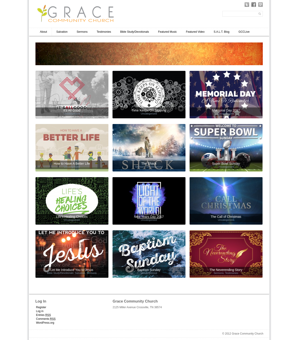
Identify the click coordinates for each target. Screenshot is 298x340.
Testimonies (104, 31)
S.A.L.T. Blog (221, 31)
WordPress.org (45, 322)
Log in (40, 311)
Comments (46, 318)
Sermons (82, 31)
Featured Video (195, 31)
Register (41, 307)
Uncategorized (72, 113)
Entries (43, 315)
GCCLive (244, 31)
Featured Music (167, 31)
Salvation (62, 31)
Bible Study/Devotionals (134, 31)
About (43, 31)
